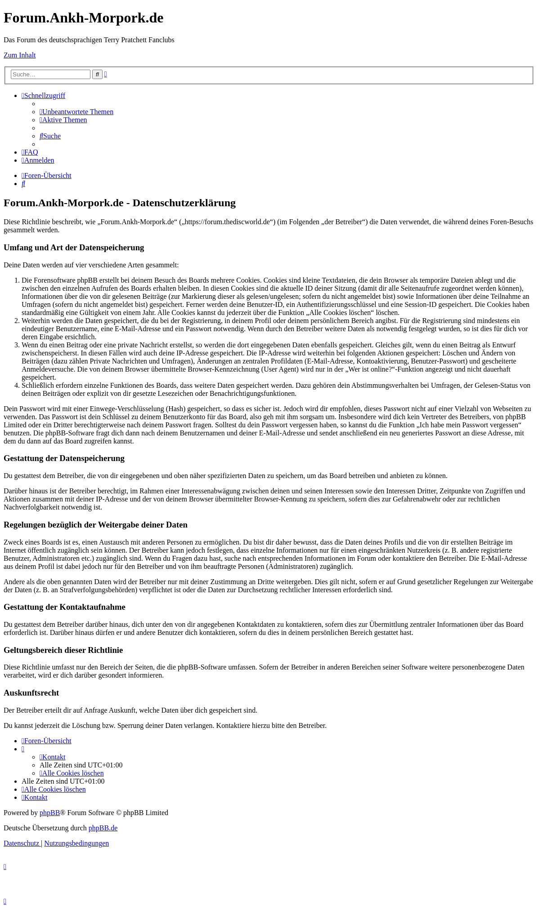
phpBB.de (103, 828)
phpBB (50, 812)
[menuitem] (76, 111)
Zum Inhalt (20, 55)
